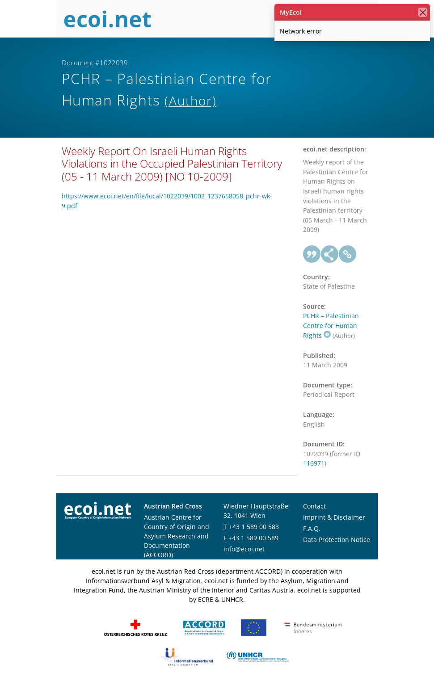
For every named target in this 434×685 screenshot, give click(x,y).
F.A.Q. (311, 528)
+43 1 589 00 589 (253, 538)
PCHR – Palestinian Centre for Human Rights (331, 325)
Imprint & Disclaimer (334, 517)
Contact (314, 506)
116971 (313, 463)
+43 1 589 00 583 (254, 526)
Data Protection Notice (336, 539)
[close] (422, 12)
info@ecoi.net (244, 549)
